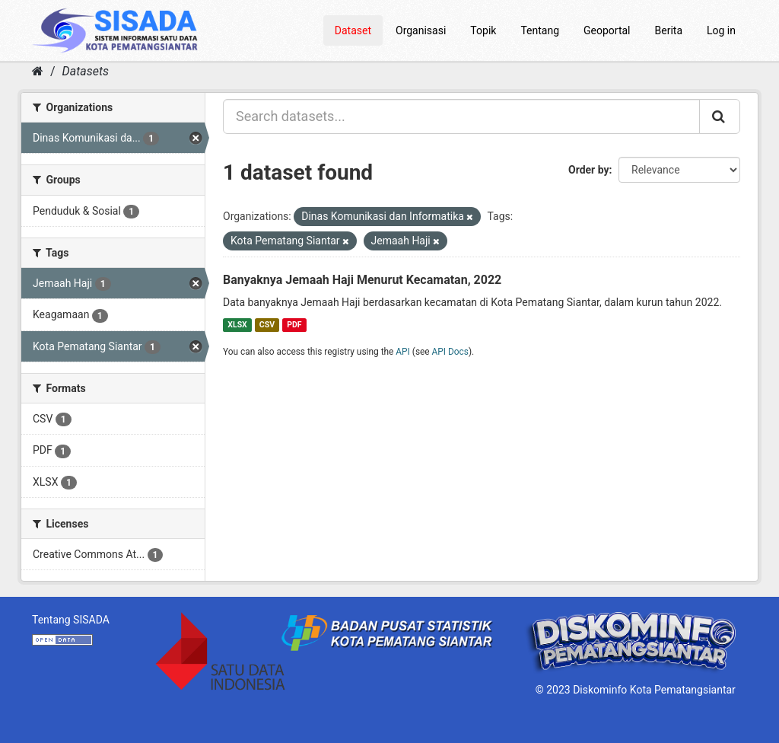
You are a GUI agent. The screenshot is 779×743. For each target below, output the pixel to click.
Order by (588, 170)
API (403, 351)
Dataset (353, 30)
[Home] (37, 71)
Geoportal (606, 30)
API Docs (450, 351)
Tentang (539, 30)
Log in (721, 30)
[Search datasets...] (461, 116)
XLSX (236, 325)
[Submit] (719, 116)
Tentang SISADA (71, 620)
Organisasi (421, 30)
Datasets (85, 71)
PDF (294, 325)
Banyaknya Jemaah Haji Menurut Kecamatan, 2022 (362, 280)
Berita (669, 30)
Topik (483, 30)
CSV (267, 325)
